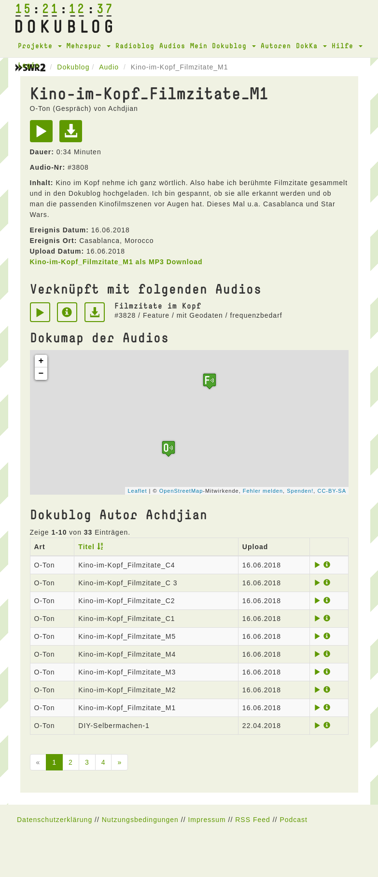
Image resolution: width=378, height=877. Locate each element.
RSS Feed (252, 819)
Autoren (276, 45)
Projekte (40, 45)
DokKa (311, 45)
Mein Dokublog (223, 45)
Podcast (294, 819)
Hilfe (347, 45)
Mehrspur (89, 45)
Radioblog (134, 45)
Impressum (206, 819)
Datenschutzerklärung (54, 819)
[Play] (43, 134)
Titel (86, 547)
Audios (172, 45)
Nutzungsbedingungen (140, 819)
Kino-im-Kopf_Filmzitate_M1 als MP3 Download (116, 262)
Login (29, 65)
